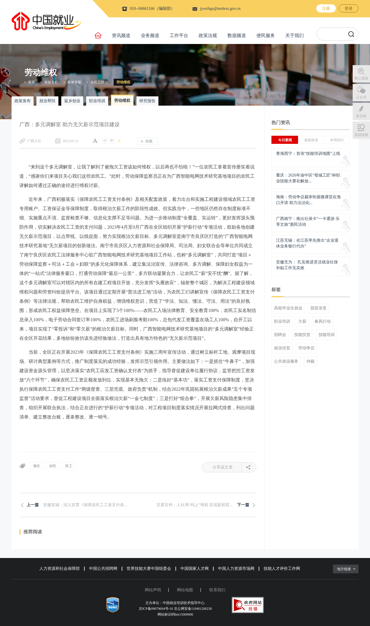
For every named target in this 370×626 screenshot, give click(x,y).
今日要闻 (285, 140)
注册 (326, 8)
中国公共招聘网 (103, 568)
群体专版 (74, 82)
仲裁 (310, 361)
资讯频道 (121, 35)
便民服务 (265, 35)
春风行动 (322, 322)
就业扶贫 (282, 348)
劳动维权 (123, 82)
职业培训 (97, 101)
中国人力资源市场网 (236, 568)
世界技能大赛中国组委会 (149, 568)
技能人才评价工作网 (282, 568)
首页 (31, 82)
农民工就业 (99, 82)
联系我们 (217, 590)
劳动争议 (306, 348)
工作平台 (179, 35)
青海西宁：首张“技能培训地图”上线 (308, 153)
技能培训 (327, 335)
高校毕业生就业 (288, 308)
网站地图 (185, 590)
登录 (349, 8)
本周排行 (337, 140)
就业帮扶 (47, 101)
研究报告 (147, 101)
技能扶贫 (302, 335)
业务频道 (150, 35)
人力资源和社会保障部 (59, 568)
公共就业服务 (286, 361)
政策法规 (208, 35)
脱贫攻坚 (318, 308)
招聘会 (280, 335)
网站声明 (153, 590)
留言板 (361, 116)
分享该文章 (227, 467)
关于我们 (294, 35)
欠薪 (302, 322)
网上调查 (361, 78)
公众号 (361, 97)
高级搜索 (361, 135)
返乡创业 (72, 101)
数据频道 (236, 35)
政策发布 (22, 101)
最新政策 (311, 140)
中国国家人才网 (194, 568)
